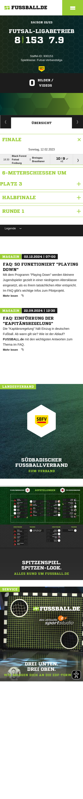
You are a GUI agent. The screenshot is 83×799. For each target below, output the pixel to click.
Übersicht (41, 122)
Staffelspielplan (5, 121)
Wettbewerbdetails (77, 121)
